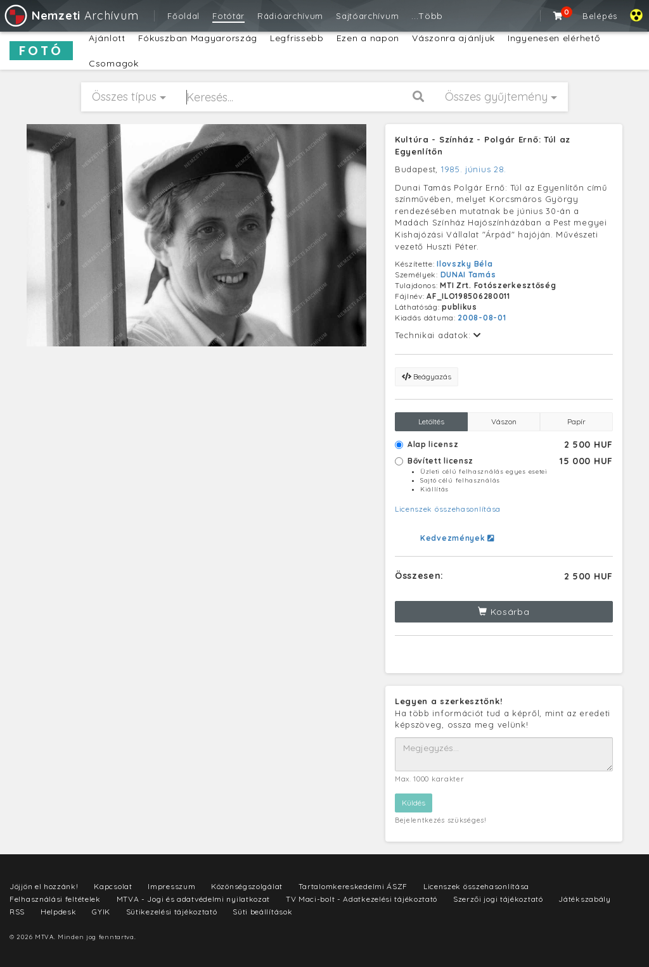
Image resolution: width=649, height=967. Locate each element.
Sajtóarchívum (367, 16)
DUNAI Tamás (468, 274)
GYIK (101, 911)
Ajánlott (107, 38)
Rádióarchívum (290, 16)
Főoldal (183, 16)
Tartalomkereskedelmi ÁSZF (353, 886)
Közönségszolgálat (247, 886)
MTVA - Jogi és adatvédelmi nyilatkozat (194, 899)
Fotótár (228, 16)
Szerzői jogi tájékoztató (498, 899)
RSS (17, 911)
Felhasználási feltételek (55, 899)
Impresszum (171, 886)
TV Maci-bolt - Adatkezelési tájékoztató (361, 899)
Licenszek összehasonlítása (448, 509)
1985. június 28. (473, 169)
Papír (576, 421)
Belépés (599, 16)
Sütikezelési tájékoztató (171, 911)
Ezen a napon (368, 38)
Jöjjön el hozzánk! (44, 886)
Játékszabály (584, 899)
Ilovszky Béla (464, 264)
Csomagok (114, 63)
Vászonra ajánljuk (453, 38)
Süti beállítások (262, 911)
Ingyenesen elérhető (554, 38)
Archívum (70, 15)
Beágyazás (426, 376)
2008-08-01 (482, 317)
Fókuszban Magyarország (197, 38)
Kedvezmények (457, 538)
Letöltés (431, 421)
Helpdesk (59, 911)
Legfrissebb (297, 38)
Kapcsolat (113, 886)
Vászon (504, 421)
